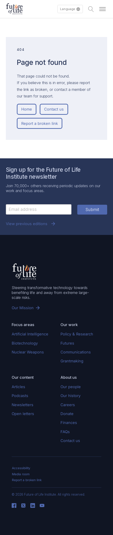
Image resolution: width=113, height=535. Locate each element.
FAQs (65, 431)
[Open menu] (102, 9)
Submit (92, 209)
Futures (67, 343)
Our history (70, 395)
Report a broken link (39, 123)
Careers (67, 404)
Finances (68, 422)
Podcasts (20, 395)
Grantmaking (71, 361)
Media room (21, 474)
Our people (70, 386)
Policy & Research (76, 334)
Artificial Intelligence (30, 334)
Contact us (54, 109)
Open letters (23, 413)
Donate (67, 413)
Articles (18, 386)
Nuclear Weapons (28, 352)
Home (26, 109)
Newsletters (22, 404)
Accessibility (21, 468)
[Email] (38, 209)
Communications (75, 352)
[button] (70, 9)
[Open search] (91, 9)
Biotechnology (25, 343)
